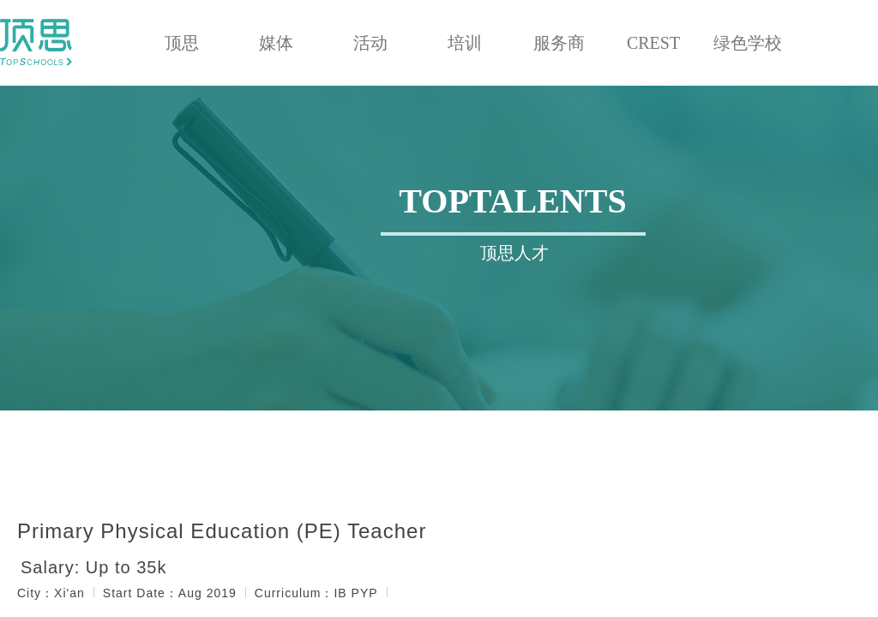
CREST (653, 42)
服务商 (559, 42)
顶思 (182, 42)
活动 (370, 42)
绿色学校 (747, 42)
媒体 (276, 42)
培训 (465, 42)
